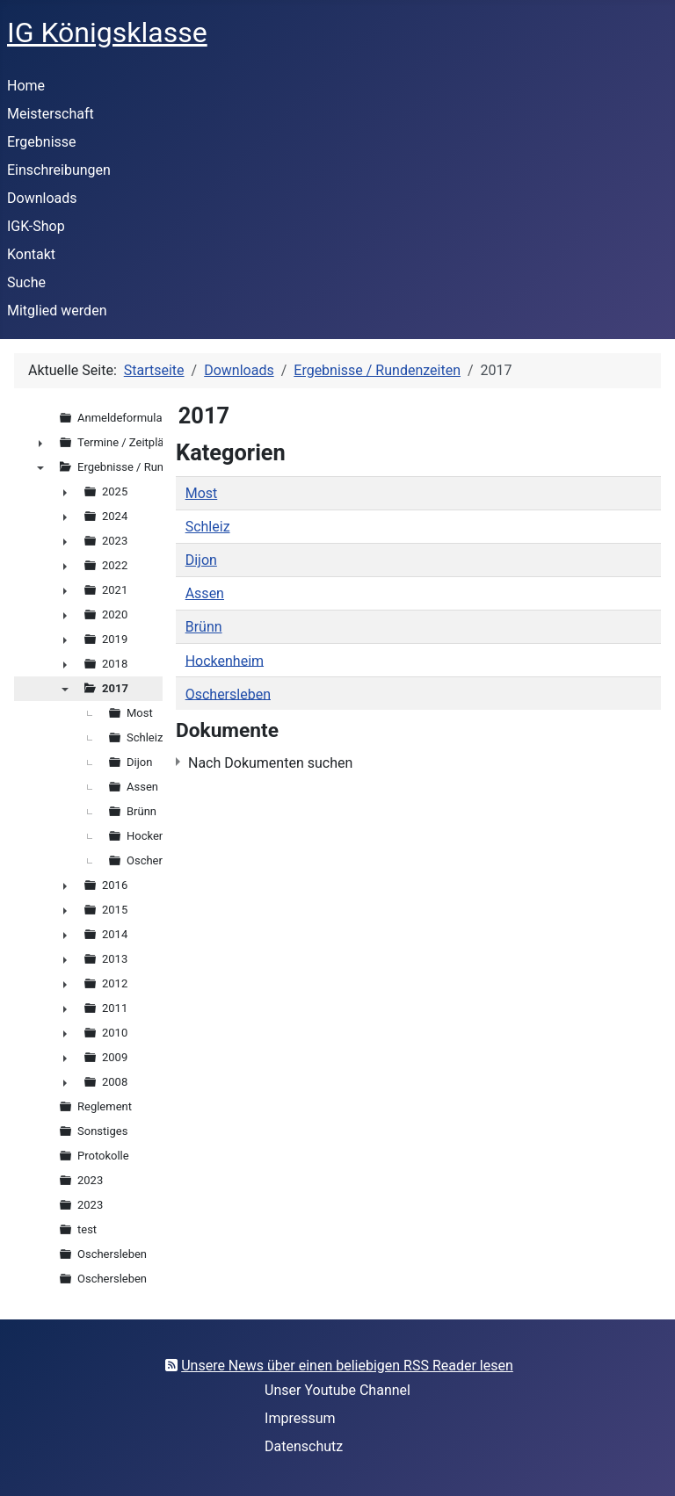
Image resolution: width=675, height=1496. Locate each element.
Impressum (300, 1418)
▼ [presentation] (40, 467)
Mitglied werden (56, 310)
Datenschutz (304, 1446)
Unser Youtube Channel (337, 1390)
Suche (26, 282)
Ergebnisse (41, 142)
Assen (204, 593)
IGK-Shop (36, 226)
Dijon (201, 560)
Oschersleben (228, 693)
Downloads (41, 198)
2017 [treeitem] (115, 688)
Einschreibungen (59, 170)
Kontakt (31, 254)
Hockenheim (224, 660)
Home (26, 85)
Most (201, 493)
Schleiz (207, 526)
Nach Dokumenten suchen (270, 763)
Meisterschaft (50, 113)
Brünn (203, 626)
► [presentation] (40, 442)
